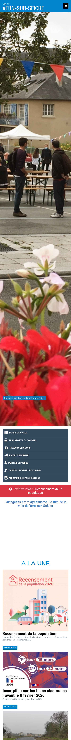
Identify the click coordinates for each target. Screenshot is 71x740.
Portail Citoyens (16, 463)
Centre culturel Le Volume (22, 470)
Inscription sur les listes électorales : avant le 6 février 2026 (35, 693)
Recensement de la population (29, 633)
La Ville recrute (16, 455)
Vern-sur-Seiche (23, 6)
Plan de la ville (15, 432)
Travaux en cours (17, 448)
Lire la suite (10, 647)
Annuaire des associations (22, 478)
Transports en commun (20, 440)
